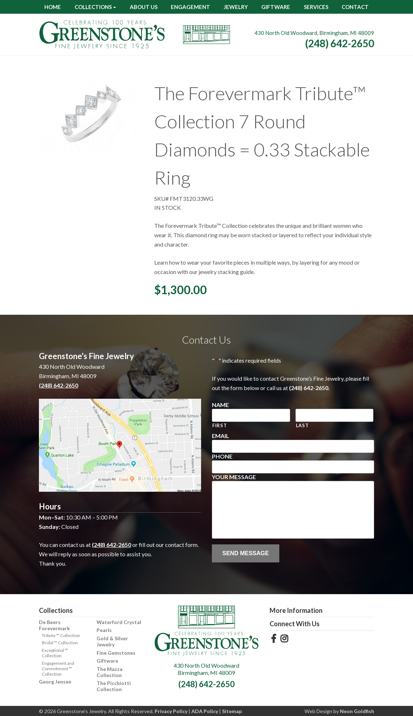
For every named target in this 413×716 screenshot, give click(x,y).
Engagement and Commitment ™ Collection (58, 668)
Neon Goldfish (357, 711)
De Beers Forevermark (54, 625)
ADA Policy (204, 711)
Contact (355, 7)
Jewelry (236, 7)
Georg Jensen (55, 682)
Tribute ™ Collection (61, 635)
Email (223, 435)
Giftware (275, 7)
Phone (225, 456)
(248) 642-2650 (339, 43)
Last (302, 425)
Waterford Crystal (119, 622)
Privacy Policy (171, 711)
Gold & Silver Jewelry (112, 641)
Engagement (190, 7)
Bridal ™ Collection (60, 642)
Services (316, 7)
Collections (93, 7)
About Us (143, 7)
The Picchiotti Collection (114, 686)
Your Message (234, 476)
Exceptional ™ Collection (55, 653)
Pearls (104, 630)
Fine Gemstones (116, 653)
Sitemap (232, 711)
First (219, 425)
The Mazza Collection (110, 672)
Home (52, 7)
